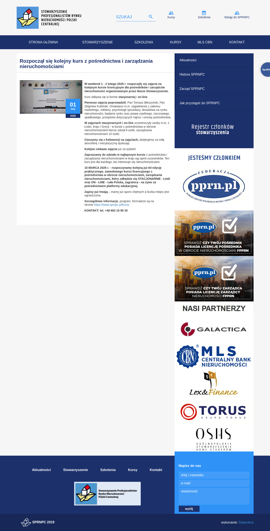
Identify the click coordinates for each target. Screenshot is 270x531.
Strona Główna (43, 42)
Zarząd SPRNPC (192, 89)
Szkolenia (204, 17)
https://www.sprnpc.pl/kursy (111, 204)
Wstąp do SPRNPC (237, 17)
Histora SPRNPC (192, 74)
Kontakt (237, 42)
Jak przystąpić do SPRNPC (200, 103)
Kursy (171, 17)
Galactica (246, 522)
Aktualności (188, 60)
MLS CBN (204, 42)
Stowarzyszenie (97, 42)
